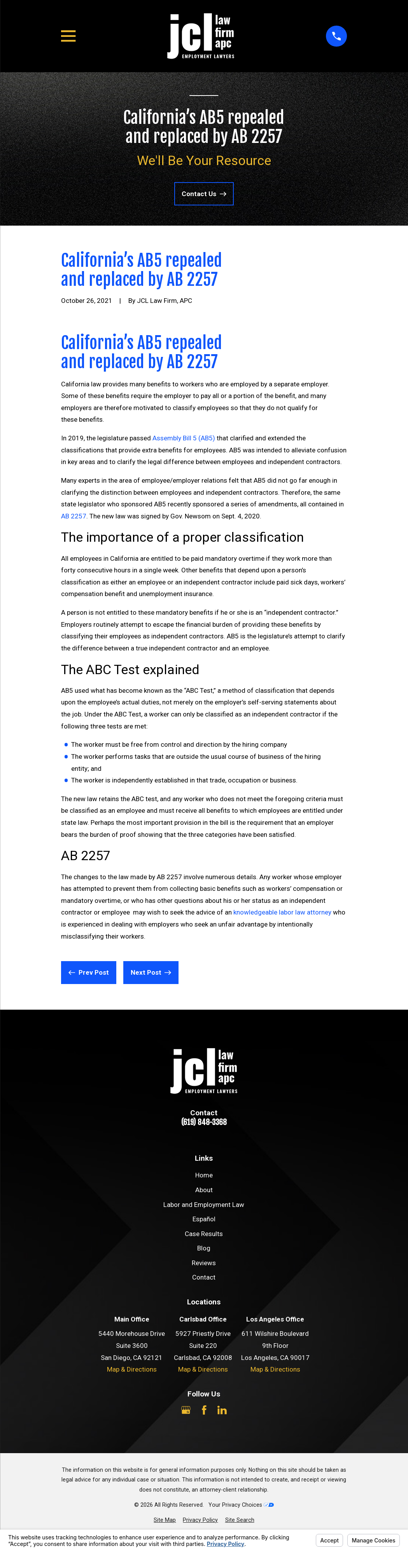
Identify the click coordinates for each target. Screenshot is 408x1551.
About (204, 1190)
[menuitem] (165, 1520)
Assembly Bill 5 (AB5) (183, 438)
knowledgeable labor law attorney (282, 912)
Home (204, 1175)
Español (204, 1219)
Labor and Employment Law (203, 1204)
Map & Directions (132, 1369)
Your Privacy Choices (241, 1505)
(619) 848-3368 (204, 1122)
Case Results (204, 1234)
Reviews (204, 1263)
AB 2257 (73, 516)
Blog (203, 1248)
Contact (203, 1277)
